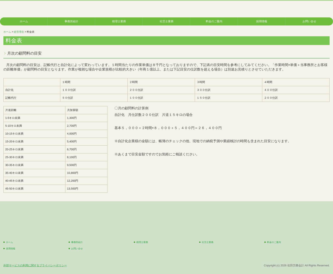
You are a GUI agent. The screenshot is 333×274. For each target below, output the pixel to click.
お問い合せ (309, 21)
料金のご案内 (214, 21)
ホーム (24, 21)
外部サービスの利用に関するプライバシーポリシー (35, 265)
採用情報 (261, 21)
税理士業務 (119, 21)
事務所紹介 (71, 21)
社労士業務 (167, 21)
